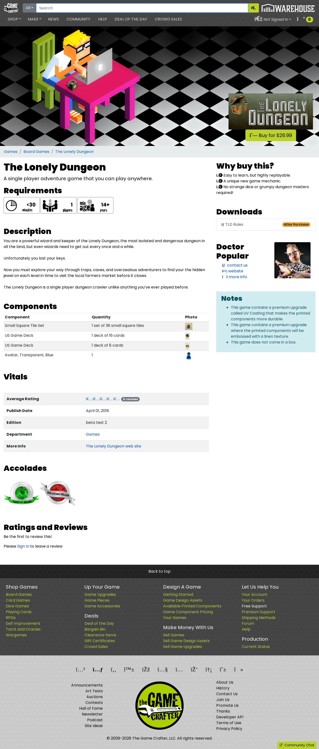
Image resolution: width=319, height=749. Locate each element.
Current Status (256, 646)
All (28, 8)
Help (102, 19)
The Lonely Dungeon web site (113, 446)
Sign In (23, 546)
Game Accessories (102, 606)
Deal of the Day (131, 19)
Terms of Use (228, 723)
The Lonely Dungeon (74, 151)
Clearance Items (100, 635)
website (232, 271)
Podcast (95, 720)
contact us (234, 265)
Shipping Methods (259, 617)
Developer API (229, 717)
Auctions (94, 697)
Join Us (222, 699)
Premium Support (258, 612)
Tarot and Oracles (23, 629)
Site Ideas (94, 725)
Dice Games (17, 606)
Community (78, 19)
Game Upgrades (100, 594)
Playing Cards (19, 612)
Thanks (223, 711)
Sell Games (173, 635)
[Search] (142, 8)
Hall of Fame (91, 708)
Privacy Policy (229, 728)
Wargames (16, 635)
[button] (14, 19)
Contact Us (227, 694)
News (53, 19)
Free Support (254, 606)
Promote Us (227, 705)
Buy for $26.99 (271, 135)
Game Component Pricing (188, 612)
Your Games (174, 617)
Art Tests (94, 691)
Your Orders (253, 600)
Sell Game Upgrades (182, 646)
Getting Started (178, 594)
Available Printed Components (192, 606)
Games (11, 151)
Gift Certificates (99, 641)
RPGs (11, 617)
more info (234, 277)
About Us (224, 682)
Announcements (87, 685)
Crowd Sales (168, 19)
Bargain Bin (94, 629)
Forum (248, 623)
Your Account (254, 594)
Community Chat (296, 745)
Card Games (18, 600)
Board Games (36, 151)
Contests (94, 702)
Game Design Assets (182, 600)
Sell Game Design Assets (186, 641)
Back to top (159, 571)
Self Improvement (23, 623)
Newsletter (92, 714)
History (222, 688)
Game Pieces (97, 600)
